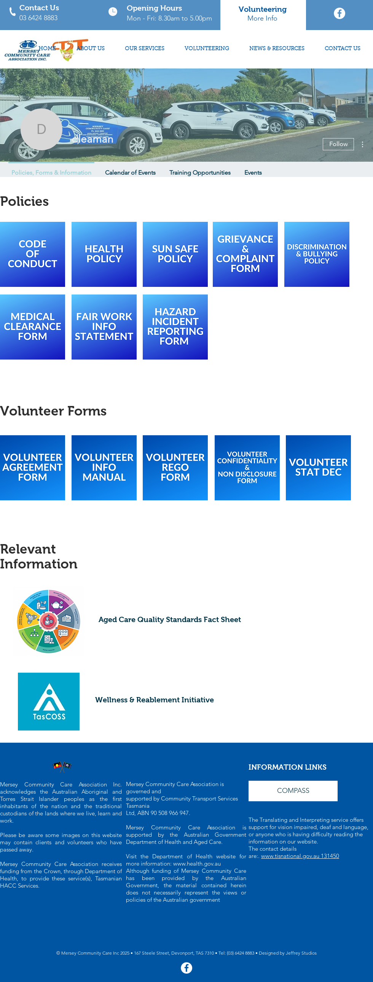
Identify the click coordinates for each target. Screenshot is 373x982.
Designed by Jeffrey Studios (288, 953)
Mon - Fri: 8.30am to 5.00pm (169, 18)
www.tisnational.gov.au (291, 855)
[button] (293, 791)
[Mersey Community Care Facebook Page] (339, 13)
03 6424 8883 (38, 18)
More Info (262, 18)
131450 (330, 855)
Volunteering (263, 9)
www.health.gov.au (197, 863)
